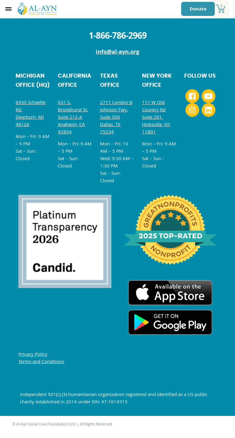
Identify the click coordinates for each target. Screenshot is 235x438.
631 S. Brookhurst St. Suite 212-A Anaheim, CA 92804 (73, 117)
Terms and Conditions (41, 361)
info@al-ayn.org (117, 52)
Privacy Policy (32, 354)
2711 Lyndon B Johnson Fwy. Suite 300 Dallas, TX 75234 (116, 117)
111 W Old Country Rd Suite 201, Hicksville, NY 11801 (156, 117)
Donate (198, 9)
